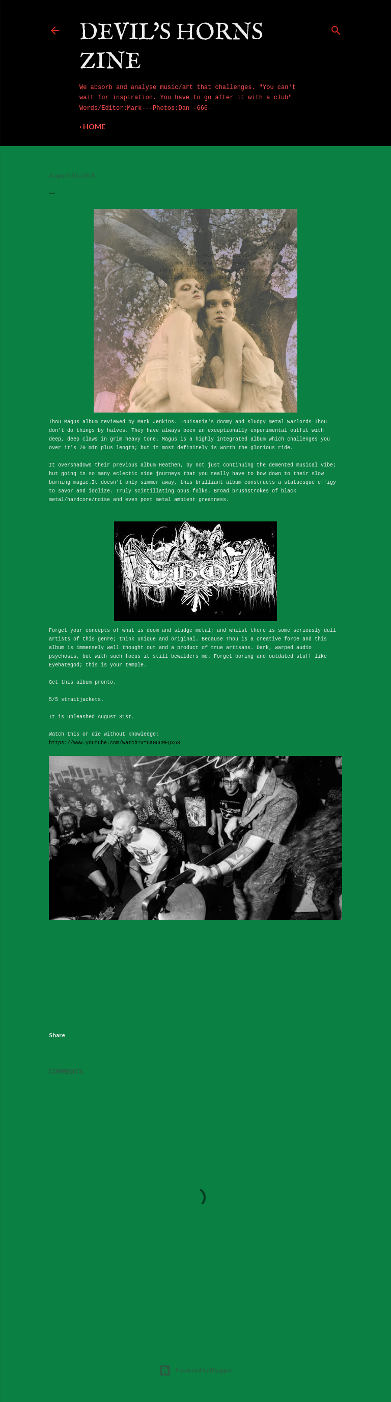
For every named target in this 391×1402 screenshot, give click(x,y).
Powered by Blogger (196, 1370)
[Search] (336, 28)
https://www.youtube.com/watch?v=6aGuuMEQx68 (114, 743)
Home (94, 126)
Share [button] (57, 1035)
